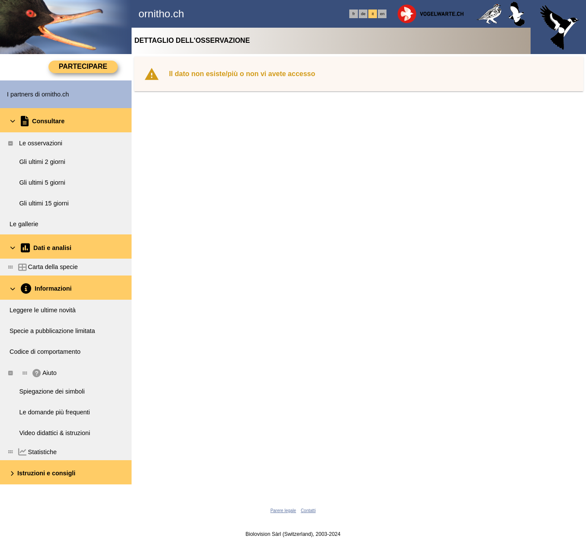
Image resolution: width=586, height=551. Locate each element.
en (382, 14)
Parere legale (283, 510)
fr (353, 14)
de (363, 14)
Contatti (308, 510)
